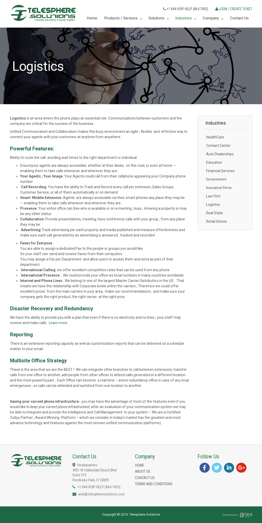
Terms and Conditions (153, 484)
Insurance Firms (219, 188)
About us (142, 471)
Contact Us (145, 478)
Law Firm (213, 196)
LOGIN (223, 9)
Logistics (213, 205)
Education (214, 162)
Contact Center (218, 146)
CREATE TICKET (241, 9)
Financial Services (220, 171)
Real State (214, 213)
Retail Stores (216, 221)
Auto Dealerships (220, 154)
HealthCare (215, 137)
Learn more (58, 323)
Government (216, 179)
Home (139, 465)
